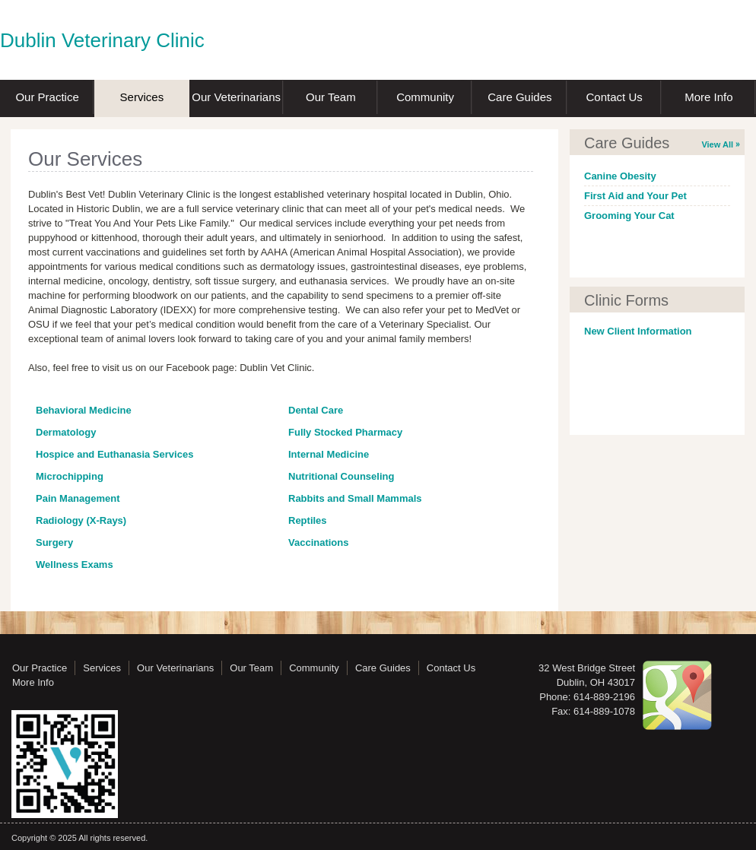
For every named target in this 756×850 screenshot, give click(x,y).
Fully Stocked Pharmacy (345, 432)
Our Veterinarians (236, 96)
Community (425, 96)
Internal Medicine (328, 454)
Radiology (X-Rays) (81, 520)
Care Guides (519, 96)
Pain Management (78, 498)
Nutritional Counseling (341, 476)
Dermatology (66, 432)
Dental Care (315, 410)
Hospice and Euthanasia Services (114, 454)
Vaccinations (318, 542)
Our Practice (46, 96)
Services (142, 96)
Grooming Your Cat (629, 215)
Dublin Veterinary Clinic (102, 40)
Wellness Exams (74, 564)
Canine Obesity (620, 176)
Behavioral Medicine (84, 410)
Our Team (331, 96)
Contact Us (614, 96)
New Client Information (638, 331)
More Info (708, 96)
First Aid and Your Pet (635, 195)
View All (717, 144)
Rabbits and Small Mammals (355, 498)
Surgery (54, 542)
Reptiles (307, 520)
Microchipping (69, 476)
